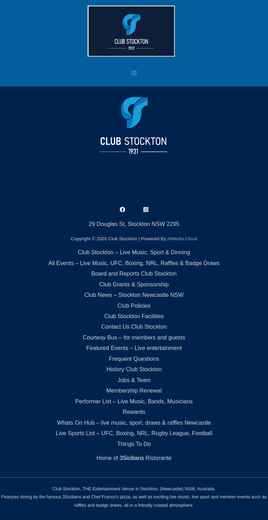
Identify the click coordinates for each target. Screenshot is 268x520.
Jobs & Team (134, 380)
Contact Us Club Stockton (134, 326)
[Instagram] (145, 209)
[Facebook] (122, 209)
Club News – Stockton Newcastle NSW (134, 295)
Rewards (134, 412)
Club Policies (134, 305)
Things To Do (134, 444)
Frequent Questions (134, 359)
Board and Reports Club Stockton (134, 273)
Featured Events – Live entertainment (134, 348)
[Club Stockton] (131, 31)
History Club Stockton (134, 369)
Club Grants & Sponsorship (134, 284)
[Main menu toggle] (134, 73)
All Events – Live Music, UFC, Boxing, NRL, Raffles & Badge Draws (133, 263)
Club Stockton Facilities (134, 316)
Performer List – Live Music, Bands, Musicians (134, 401)
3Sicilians (132, 458)
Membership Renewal (134, 390)
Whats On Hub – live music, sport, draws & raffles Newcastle (134, 422)
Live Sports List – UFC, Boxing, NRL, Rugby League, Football (134, 433)
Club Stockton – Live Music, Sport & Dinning (134, 252)
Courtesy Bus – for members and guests (134, 337)
